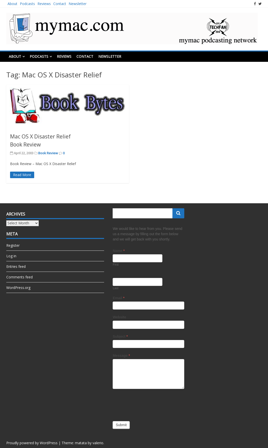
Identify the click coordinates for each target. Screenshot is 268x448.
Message (121, 356)
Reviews (44, 3)
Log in (11, 256)
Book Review (48, 153)
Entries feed (16, 266)
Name (118, 251)
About (12, 3)
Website (119, 317)
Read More (22, 174)
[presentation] (151, 404)
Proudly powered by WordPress (32, 442)
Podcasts (27, 3)
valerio (98, 442)
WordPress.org (18, 287)
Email (118, 298)
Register (13, 245)
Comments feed (19, 277)
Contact (59, 3)
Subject (120, 336)
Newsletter (77, 3)
